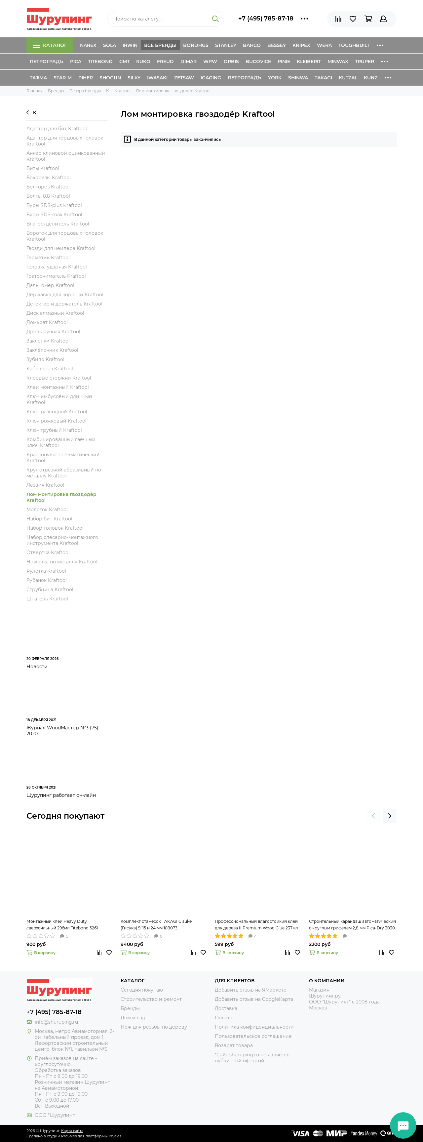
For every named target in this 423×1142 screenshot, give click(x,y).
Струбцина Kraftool (49, 589)
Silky (134, 78)
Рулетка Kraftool (46, 571)
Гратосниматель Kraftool (56, 276)
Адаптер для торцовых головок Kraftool (64, 141)
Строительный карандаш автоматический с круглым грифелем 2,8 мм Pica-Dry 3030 (352, 924)
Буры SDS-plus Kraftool (54, 205)
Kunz (370, 78)
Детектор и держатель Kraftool (64, 304)
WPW (210, 61)
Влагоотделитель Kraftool (57, 224)
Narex (88, 45)
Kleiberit (309, 61)
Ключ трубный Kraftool (54, 430)
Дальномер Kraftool (50, 285)
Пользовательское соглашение (253, 1036)
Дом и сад (133, 1018)
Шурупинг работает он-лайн (61, 795)
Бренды (130, 1008)
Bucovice (258, 61)
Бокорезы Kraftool (48, 178)
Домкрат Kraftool (47, 322)
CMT (124, 61)
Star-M (63, 78)
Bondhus (196, 45)
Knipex (301, 45)
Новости (37, 667)
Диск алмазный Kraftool (55, 313)
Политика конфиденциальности (254, 1027)
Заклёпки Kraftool (48, 341)
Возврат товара (234, 1045)
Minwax (337, 61)
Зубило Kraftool (45, 359)
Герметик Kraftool (48, 258)
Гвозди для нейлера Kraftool (61, 248)
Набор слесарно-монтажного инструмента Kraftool (62, 540)
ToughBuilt (353, 45)
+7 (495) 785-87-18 (265, 18)
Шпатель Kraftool (47, 599)
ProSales (69, 1136)
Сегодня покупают (65, 816)
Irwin (130, 45)
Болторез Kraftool (48, 187)
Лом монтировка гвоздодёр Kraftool (61, 497)
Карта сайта (72, 1130)
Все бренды (160, 45)
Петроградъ (46, 61)
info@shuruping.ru (56, 1022)
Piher (85, 78)
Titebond (100, 61)
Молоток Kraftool (47, 509)
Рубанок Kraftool (46, 580)
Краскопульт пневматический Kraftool (63, 458)
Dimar (188, 61)
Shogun (110, 78)
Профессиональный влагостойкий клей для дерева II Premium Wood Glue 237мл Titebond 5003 (256, 925)
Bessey (276, 45)
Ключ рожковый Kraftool (56, 421)
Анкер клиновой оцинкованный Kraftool (65, 156)
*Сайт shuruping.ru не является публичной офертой (252, 1058)
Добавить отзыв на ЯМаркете (251, 990)
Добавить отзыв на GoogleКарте (254, 999)
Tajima (38, 78)
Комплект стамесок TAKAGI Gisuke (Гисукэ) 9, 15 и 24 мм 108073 (156, 924)
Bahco (252, 45)
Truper (364, 61)
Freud (165, 61)
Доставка (226, 1008)
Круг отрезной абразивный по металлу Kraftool (63, 473)
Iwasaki (157, 78)
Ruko (143, 61)
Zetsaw (184, 78)
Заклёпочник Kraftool (52, 350)
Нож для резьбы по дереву (154, 1027)
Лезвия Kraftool (45, 485)
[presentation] (373, 816)
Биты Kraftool (42, 168)
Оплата (223, 1018)
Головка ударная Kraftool (56, 267)
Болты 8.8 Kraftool (48, 196)
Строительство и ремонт (151, 999)
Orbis (231, 61)
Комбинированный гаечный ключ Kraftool (61, 442)
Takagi (323, 78)
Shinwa (298, 78)
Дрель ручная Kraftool (53, 332)
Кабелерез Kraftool (49, 369)
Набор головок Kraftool (55, 528)
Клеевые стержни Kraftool (58, 378)
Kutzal (348, 78)
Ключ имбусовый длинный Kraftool (59, 399)
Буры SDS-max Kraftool (54, 215)
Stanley (225, 45)
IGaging (211, 78)
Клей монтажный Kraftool (57, 387)
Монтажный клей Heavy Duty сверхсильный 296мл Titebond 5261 (62, 924)
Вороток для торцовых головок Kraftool (64, 236)
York (275, 78)
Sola (109, 45)
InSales (115, 1136)
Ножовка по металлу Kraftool (61, 562)
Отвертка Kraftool (48, 552)
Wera (324, 45)
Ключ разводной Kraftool (56, 412)
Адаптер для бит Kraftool (56, 129)
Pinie (284, 61)
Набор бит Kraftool (49, 519)
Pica (75, 61)
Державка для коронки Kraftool (64, 295)
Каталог (50, 45)
